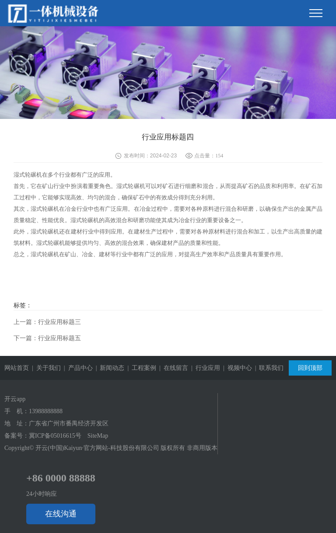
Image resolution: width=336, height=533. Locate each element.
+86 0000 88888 (60, 478)
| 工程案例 (140, 368)
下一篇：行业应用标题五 (47, 338)
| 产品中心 (77, 368)
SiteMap (98, 435)
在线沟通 (61, 513)
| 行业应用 (204, 368)
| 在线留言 (172, 368)
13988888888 (46, 411)
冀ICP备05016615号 (55, 435)
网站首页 (16, 368)
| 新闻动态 (109, 368)
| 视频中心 (236, 368)
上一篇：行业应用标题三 (47, 322)
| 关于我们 (45, 368)
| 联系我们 (268, 368)
